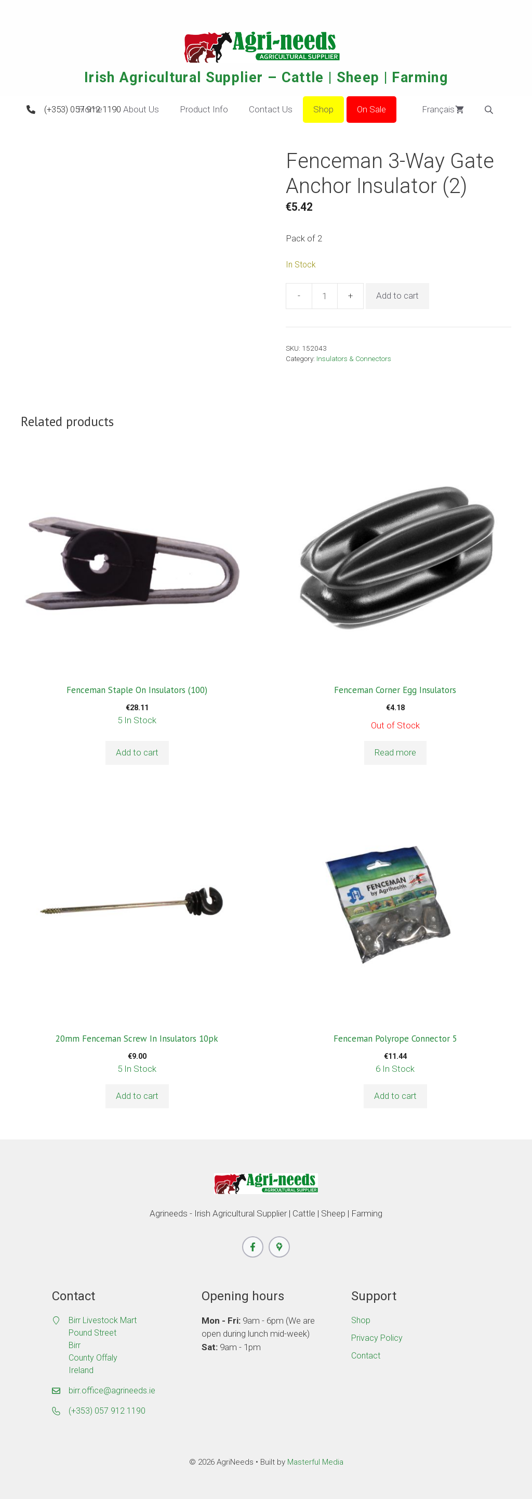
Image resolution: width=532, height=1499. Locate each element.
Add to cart (397, 295)
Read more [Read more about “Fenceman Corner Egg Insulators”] (395, 752)
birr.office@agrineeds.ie (112, 1390)
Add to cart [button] (137, 752)
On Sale (371, 109)
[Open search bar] (490, 109)
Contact (365, 1356)
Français (431, 110)
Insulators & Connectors (353, 358)
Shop (323, 109)
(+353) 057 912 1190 (82, 109)
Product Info (204, 109)
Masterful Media (315, 1462)
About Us (141, 109)
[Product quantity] (325, 296)
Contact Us (270, 109)
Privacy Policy (377, 1338)
